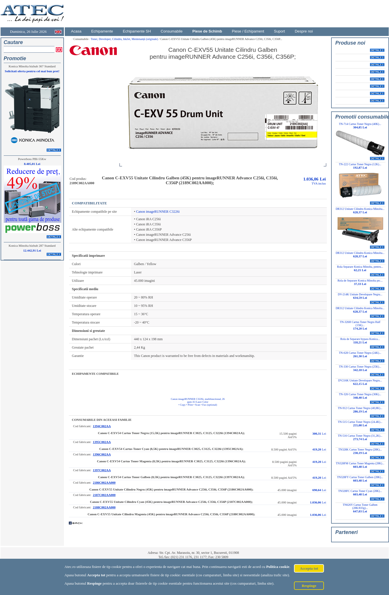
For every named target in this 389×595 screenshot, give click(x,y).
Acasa (76, 31)
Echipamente (102, 31)
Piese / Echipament (248, 31)
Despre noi (304, 31)
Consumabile (172, 31)
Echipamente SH (137, 31)
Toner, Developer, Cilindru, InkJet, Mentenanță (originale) (125, 39)
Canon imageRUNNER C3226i (157, 212)
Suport (279, 31)
